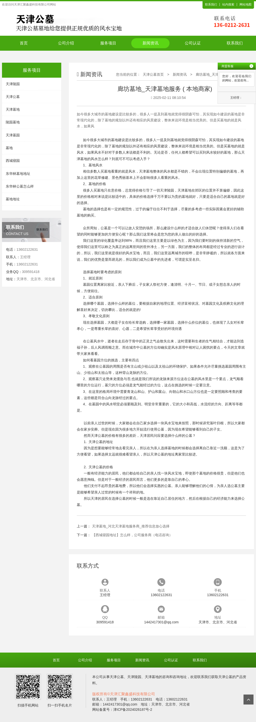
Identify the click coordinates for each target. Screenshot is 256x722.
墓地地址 (13, 199)
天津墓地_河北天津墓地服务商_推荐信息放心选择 (131, 526)
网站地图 (246, 4)
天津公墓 (13, 97)
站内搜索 (228, 4)
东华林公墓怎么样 (20, 186)
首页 (24, 43)
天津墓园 (13, 135)
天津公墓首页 (153, 74)
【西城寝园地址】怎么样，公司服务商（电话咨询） (132, 535)
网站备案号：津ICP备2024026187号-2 (122, 710)
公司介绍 (66, 43)
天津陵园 (13, 84)
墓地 (9, 148)
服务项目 (108, 43)
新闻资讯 (150, 43)
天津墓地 (13, 109)
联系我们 (211, 4)
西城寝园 (13, 161)
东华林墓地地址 (18, 174)
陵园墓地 (13, 122)
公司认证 (193, 43)
